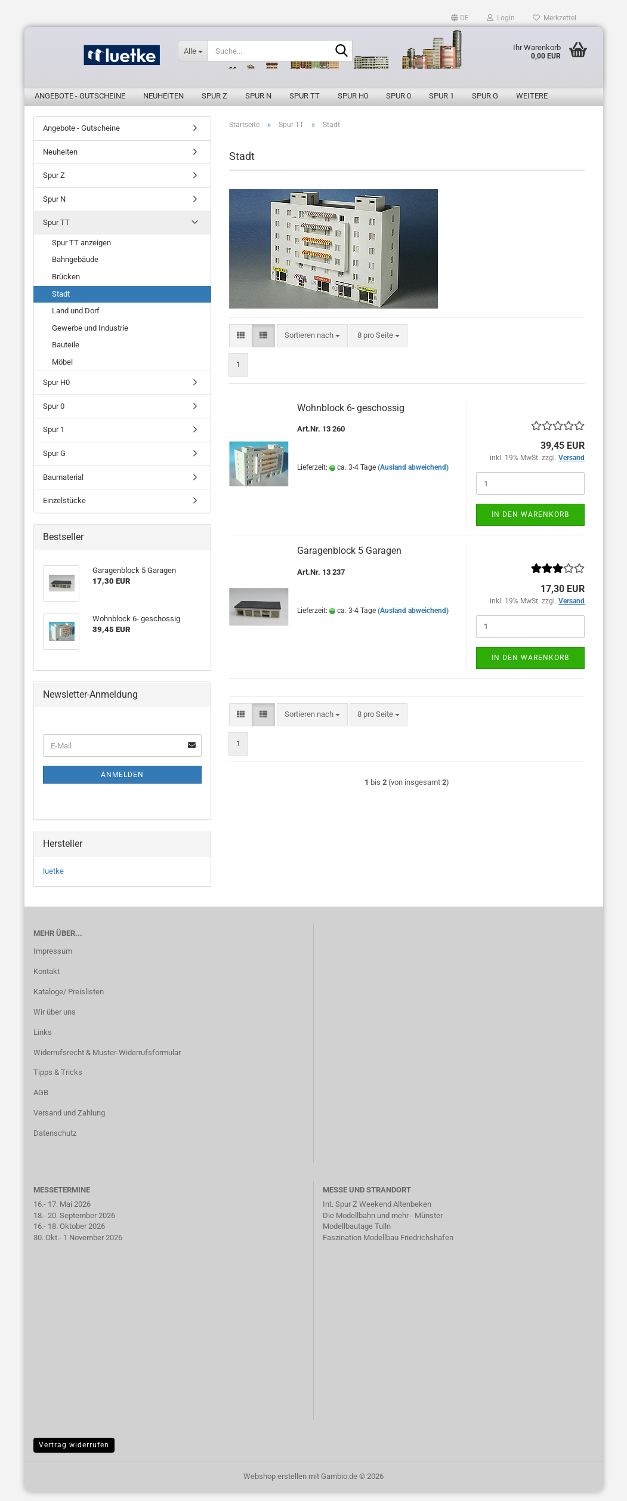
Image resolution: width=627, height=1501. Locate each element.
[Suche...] (193, 50)
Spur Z (214, 95)
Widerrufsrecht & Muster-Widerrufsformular (107, 1061)
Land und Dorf (76, 319)
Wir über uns (54, 1020)
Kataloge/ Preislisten (68, 1000)
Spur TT (304, 95)
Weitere (532, 95)
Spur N (258, 95)
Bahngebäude (75, 268)
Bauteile (65, 353)
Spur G (485, 95)
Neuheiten (163, 95)
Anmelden (122, 783)
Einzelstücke (64, 509)
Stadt (61, 302)
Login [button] (501, 18)
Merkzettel (554, 18)
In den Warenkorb (530, 523)
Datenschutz (54, 1142)
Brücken (66, 285)
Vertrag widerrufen (74, 1454)
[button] (460, 18)
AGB (40, 1101)
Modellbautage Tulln (357, 1235)
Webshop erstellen (275, 1485)
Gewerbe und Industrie (90, 336)
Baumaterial (63, 486)
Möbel (62, 370)
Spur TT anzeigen (81, 251)
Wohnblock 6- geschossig (350, 417)
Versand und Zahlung (69, 1121)
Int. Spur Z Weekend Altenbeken (377, 1213)
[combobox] (312, 344)
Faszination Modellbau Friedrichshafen (388, 1246)
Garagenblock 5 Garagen (349, 559)
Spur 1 (441, 95)
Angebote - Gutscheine (80, 95)
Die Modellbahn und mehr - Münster (383, 1224)
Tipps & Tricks (57, 1081)
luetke (53, 880)
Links (42, 1041)
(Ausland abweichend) (413, 476)
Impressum (52, 960)
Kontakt (46, 980)
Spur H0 (353, 95)
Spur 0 (398, 95)
